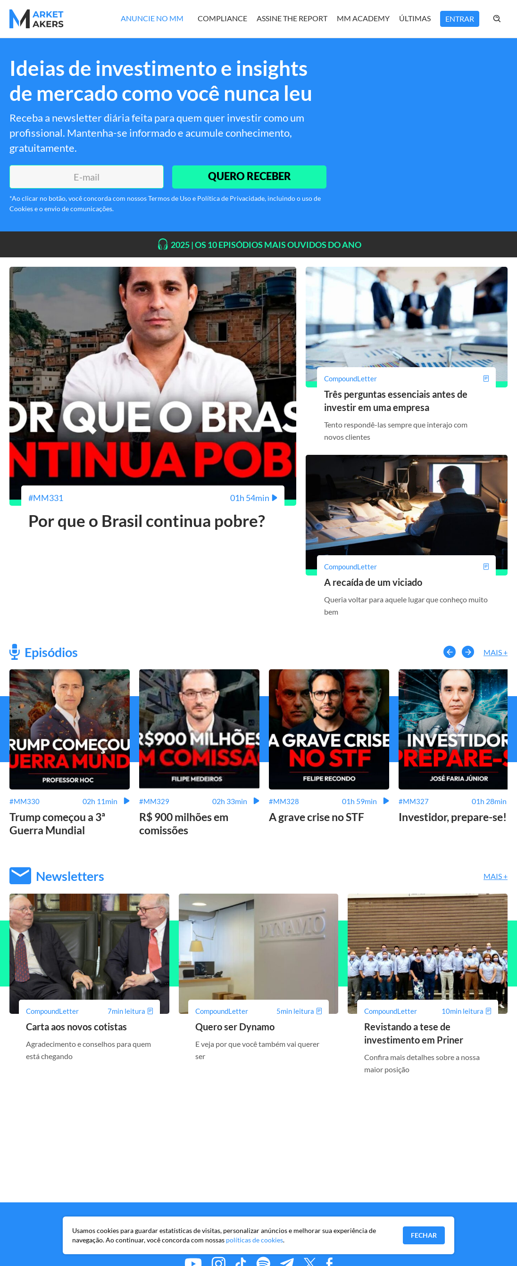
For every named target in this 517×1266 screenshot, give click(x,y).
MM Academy (363, 18)
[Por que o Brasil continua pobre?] (152, 498)
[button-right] (468, 652)
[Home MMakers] (36, 18)
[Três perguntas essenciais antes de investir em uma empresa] (407, 378)
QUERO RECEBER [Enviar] (249, 176)
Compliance (222, 18)
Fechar (424, 1235)
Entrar (459, 18)
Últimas (415, 18)
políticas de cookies (254, 1240)
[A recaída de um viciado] (407, 566)
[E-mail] (86, 177)
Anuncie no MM (152, 18)
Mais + (496, 652)
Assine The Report (292, 18)
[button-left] (449, 652)
